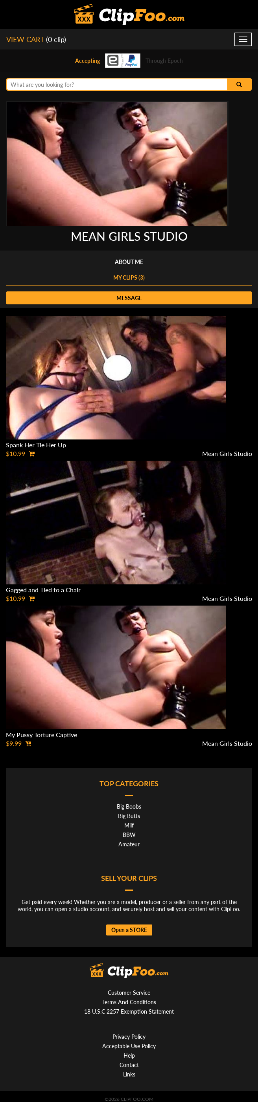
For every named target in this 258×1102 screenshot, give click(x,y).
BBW (129, 834)
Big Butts (129, 816)
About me (129, 261)
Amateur (129, 844)
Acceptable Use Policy (129, 1046)
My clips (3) (129, 277)
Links (129, 1074)
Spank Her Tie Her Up (36, 444)
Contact (129, 1065)
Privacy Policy (129, 1036)
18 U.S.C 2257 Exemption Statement (129, 1011)
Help (129, 1055)
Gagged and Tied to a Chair (43, 589)
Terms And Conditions (129, 1002)
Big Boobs (129, 806)
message (129, 298)
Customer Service (129, 992)
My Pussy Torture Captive (41, 734)
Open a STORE (129, 929)
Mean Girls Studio (227, 453)
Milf (129, 825)
